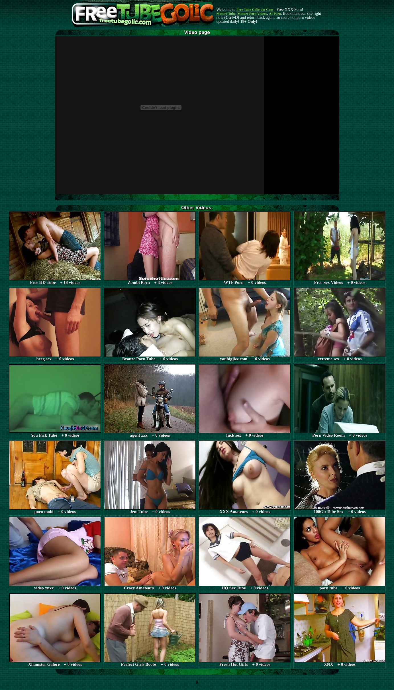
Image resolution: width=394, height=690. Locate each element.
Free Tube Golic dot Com (254, 10)
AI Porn (275, 14)
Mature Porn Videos (252, 14)
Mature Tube (226, 14)
